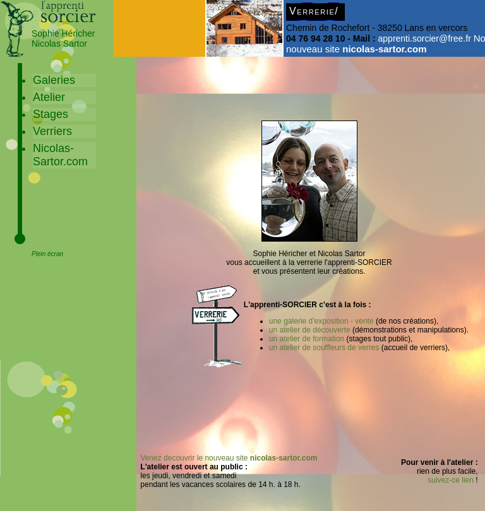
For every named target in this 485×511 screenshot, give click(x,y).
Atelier (49, 97)
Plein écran (47, 253)
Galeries (54, 80)
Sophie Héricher (63, 33)
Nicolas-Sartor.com (60, 155)
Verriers (52, 131)
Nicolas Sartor (59, 43)
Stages (50, 114)
